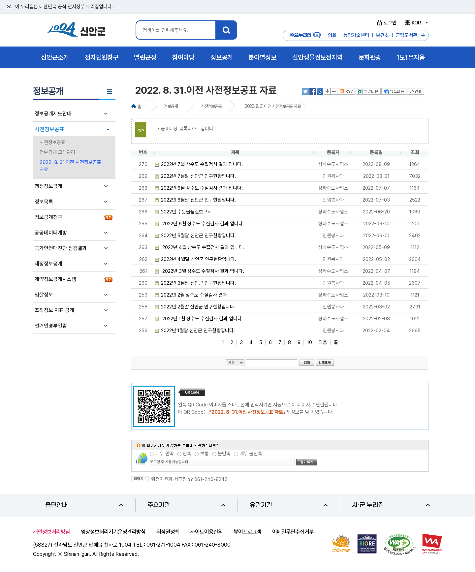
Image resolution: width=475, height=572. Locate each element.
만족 (187, 454)
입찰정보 (44, 295)
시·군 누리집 (391, 505)
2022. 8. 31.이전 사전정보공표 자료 (70, 166)
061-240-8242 (210, 479)
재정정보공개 (48, 264)
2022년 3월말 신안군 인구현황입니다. (198, 283)
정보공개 (170, 106)
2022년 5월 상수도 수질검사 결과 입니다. (202, 224)
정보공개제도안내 (53, 114)
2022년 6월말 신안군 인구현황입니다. (198, 200)
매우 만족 (164, 454)
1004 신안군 (76, 30)
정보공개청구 (48, 217)
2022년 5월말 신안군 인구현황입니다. (198, 235)
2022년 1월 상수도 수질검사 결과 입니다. (202, 319)
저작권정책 (167, 531)
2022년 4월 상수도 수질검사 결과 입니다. (202, 247)
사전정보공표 (49, 129)
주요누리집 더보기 (423, 35)
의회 (332, 35)
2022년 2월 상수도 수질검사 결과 (194, 295)
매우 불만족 (250, 454)
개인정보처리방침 (51, 531)
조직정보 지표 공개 (54, 310)
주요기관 (186, 505)
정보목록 (44, 202)
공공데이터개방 (51, 233)
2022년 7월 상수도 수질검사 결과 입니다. (202, 164)
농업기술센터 (356, 35)
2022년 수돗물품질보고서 (186, 212)
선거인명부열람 (51, 326)
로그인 (385, 23)
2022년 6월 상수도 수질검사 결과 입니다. (202, 188)
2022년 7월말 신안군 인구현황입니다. (198, 176)
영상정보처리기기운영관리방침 (113, 531)
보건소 (382, 35)
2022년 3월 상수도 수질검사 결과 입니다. (202, 271)
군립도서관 (406, 35)
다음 (323, 342)
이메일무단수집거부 (293, 531)
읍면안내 (84, 505)
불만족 (224, 454)
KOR (416, 23)
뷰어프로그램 (247, 531)
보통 (204, 454)
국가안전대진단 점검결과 (61, 248)
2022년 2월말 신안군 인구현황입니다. (198, 307)
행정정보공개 (48, 186)
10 (309, 342)
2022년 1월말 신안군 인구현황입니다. (198, 331)
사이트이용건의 (206, 531)
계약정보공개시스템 (55, 279)
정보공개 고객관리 (57, 152)
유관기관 (289, 505)
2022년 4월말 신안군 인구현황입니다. (198, 259)
